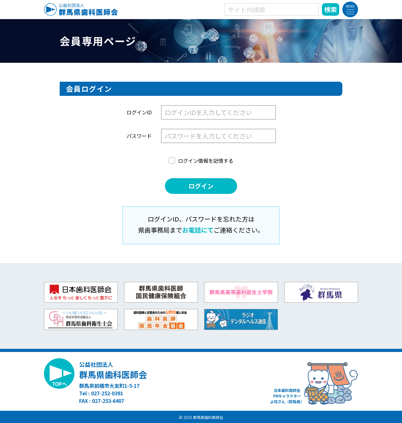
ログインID (139, 112)
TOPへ (59, 383)
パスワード (139, 136)
